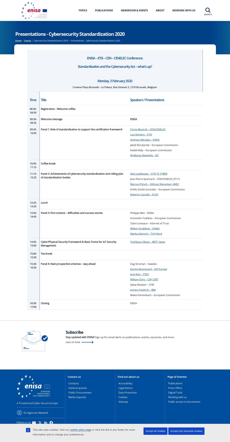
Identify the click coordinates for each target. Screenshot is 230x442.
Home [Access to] (18, 40)
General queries (77, 388)
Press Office (175, 388)
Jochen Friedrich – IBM (143, 290)
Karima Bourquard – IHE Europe (148, 269)
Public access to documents (184, 401)
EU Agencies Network (36, 412)
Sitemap (123, 401)
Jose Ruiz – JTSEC (139, 274)
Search (208, 14)
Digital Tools (175, 392)
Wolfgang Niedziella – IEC (144, 155)
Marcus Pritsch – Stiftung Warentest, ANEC (154, 184)
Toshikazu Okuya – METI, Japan (147, 242)
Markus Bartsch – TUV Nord (146, 233)
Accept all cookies (155, 431)
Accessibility (125, 383)
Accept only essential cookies (186, 431)
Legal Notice (125, 388)
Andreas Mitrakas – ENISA (145, 140)
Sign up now (73, 342)
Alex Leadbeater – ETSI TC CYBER (148, 173)
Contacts (73, 383)
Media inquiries (77, 397)
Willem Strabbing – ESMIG (145, 228)
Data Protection (127, 392)
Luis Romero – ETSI (141, 134)
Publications (104, 10)
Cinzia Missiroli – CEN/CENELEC (148, 129)
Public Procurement (80, 392)
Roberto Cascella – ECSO (144, 194)
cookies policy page (80, 430)
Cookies (122, 397)
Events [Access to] (27, 40)
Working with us (177, 397)
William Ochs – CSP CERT (144, 279)
